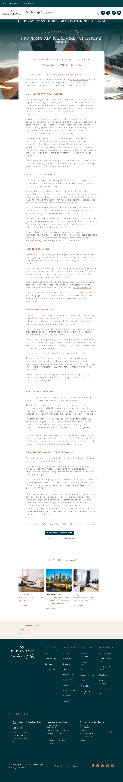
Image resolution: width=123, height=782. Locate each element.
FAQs (101, 694)
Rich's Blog (85, 686)
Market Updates (87, 675)
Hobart (66, 701)
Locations (65, 21)
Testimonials (104, 688)
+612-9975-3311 (85, 725)
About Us (31, 21)
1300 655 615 (17, 729)
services (55, 21)
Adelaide (66, 696)
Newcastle (67, 669)
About (47, 653)
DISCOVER (22, 21)
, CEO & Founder (49, 75)
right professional (79, 80)
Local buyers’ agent (49, 144)
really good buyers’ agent (40, 315)
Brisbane (66, 664)
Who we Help (77, 21)
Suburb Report (105, 653)
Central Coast (68, 680)
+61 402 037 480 (52, 725)
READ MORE (23, 605)
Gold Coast (67, 685)
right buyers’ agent (49, 494)
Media (83, 681)
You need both (33, 218)
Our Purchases (43, 21)
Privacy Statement (17, 768)
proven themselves (82, 288)
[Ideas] (76, 766)
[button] (111, 732)
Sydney (66, 653)
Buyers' (74, 524)
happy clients (76, 397)
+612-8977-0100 (19, 727)
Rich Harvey (35, 75)
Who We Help (50, 659)
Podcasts (84, 670)
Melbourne (67, 659)
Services (48, 664)
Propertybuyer (33, 508)
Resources (89, 21)
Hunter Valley (68, 675)
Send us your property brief (59, 533)
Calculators (103, 675)
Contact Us (100, 21)
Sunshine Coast (69, 690)
